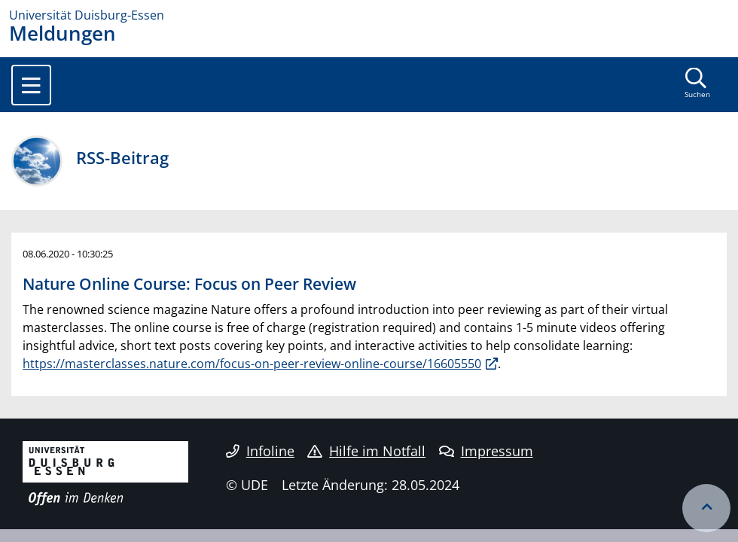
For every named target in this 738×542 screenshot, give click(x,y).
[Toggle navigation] (31, 85)
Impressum (486, 451)
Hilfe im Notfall (366, 451)
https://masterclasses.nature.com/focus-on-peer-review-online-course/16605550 (252, 363)
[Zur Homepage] (369, 15)
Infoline (260, 451)
